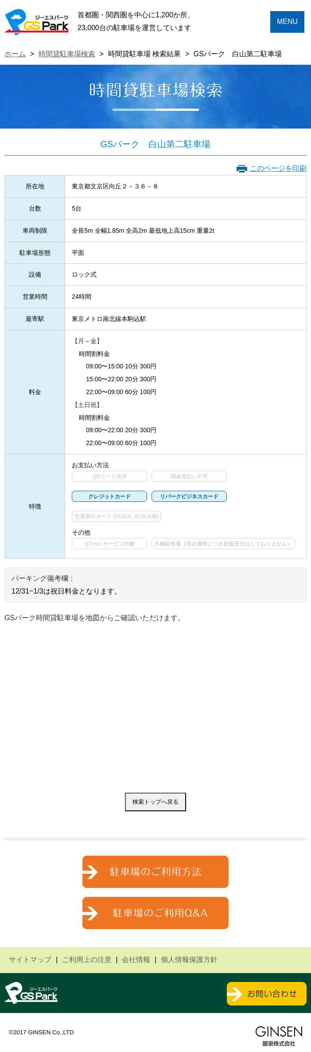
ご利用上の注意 (87, 959)
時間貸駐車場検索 (67, 54)
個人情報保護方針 (189, 959)
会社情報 (136, 959)
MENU (287, 21)
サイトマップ (30, 959)
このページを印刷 (278, 168)
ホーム (15, 54)
